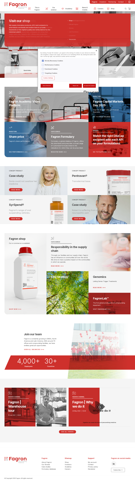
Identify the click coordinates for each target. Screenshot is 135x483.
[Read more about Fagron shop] (25, 273)
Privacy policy (93, 467)
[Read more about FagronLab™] (109, 303)
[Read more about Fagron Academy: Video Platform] (46, 104)
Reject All (75, 85)
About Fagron (47, 462)
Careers (67, 469)
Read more (78, 190)
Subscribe (118, 470)
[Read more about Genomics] (109, 282)
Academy (68, 467)
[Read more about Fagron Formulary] (67, 139)
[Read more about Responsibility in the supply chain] (88, 252)
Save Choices (47, 85)
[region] (68, 70)
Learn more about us (25, 49)
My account (92, 462)
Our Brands (46, 464)
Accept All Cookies (89, 85)
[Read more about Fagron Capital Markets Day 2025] (109, 104)
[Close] (96, 50)
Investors (102, 2)
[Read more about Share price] (25, 139)
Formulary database (49, 469)
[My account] (129, 2)
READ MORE (15, 190)
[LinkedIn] (113, 463)
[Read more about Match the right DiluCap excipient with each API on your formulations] (109, 139)
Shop (67, 462)
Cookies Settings (48, 78)
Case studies (46, 467)
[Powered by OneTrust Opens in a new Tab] (90, 91)
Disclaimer (91, 469)
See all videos (67, 432)
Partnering (112, 2)
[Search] (126, 9)
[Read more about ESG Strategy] (67, 292)
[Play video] (35, 407)
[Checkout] (129, 9)
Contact (121, 2)
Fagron (94, 2)
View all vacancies (34, 349)
